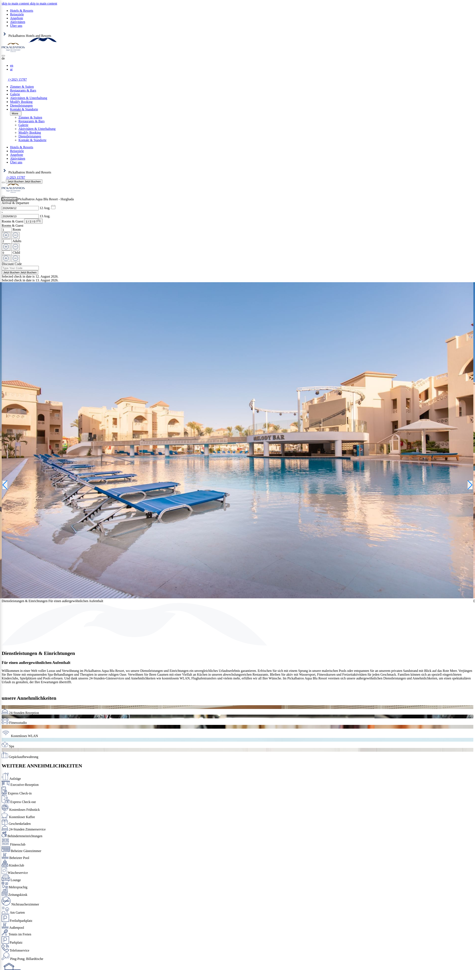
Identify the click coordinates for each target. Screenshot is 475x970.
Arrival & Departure (15, 203)
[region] (29, 3)
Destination (9, 199)
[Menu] (3, 182)
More (16, 113)
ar (11, 69)
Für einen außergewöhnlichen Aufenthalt (36, 662)
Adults (16, 241)
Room (17, 229)
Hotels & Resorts (21, 10)
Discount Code (12, 264)
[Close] (3, 55)
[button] (237, 58)
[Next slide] (470, 485)
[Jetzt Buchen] (24, 181)
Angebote (16, 18)
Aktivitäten (17, 22)
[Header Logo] (29, 41)
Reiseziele (17, 14)
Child (16, 252)
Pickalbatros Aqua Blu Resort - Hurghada (46, 199)
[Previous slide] (5, 485)
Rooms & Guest (12, 221)
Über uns (16, 25)
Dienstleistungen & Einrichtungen (38, 653)
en (11, 65)
